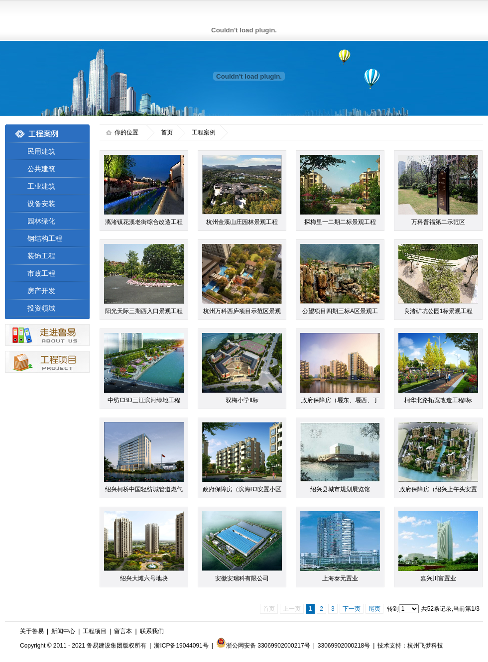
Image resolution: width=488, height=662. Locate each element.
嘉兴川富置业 (438, 578)
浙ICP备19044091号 (181, 645)
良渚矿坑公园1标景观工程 (438, 311)
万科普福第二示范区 (438, 222)
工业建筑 (41, 186)
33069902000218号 (344, 645)
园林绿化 (41, 221)
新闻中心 (63, 631)
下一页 (352, 608)
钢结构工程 (44, 238)
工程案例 (204, 132)
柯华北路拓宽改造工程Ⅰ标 (438, 400)
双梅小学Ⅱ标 (242, 400)
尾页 (374, 608)
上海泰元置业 (340, 578)
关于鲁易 (32, 631)
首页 (167, 132)
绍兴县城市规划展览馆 (340, 489)
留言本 (123, 631)
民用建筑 (41, 151)
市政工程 (41, 273)
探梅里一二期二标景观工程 (340, 222)
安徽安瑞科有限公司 (242, 578)
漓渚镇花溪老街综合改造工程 (144, 222)
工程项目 (95, 631)
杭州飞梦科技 (425, 645)
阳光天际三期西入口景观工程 (144, 311)
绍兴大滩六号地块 (144, 578)
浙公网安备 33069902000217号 (263, 645)
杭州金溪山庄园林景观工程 (242, 222)
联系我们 (152, 631)
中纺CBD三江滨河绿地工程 (144, 400)
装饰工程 (41, 256)
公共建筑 (41, 169)
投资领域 (41, 308)
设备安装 (41, 204)
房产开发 (41, 291)
